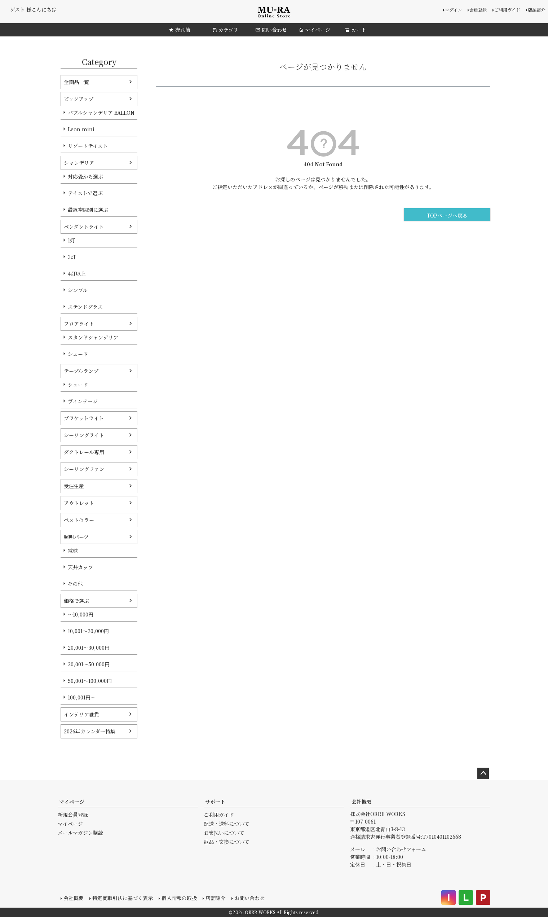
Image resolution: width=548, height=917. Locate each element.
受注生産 (74, 486)
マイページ (314, 29)
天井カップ (80, 567)
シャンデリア (79, 162)
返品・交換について (226, 841)
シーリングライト (84, 435)
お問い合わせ (249, 897)
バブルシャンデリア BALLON (101, 112)
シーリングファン (84, 469)
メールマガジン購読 (80, 832)
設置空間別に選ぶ (88, 209)
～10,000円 (80, 614)
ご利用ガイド (507, 9)
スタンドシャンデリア (93, 337)
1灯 (71, 240)
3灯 (72, 256)
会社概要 (362, 801)
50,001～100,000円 (90, 680)
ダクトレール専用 (84, 452)
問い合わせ (271, 29)
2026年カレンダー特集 (89, 731)
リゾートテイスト (88, 145)
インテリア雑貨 (81, 714)
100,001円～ (82, 697)
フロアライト (79, 323)
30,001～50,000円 (89, 664)
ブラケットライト (84, 418)
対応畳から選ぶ (85, 176)
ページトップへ (483, 773)
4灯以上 (77, 273)
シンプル (78, 290)
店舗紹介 (536, 9)
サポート (215, 801)
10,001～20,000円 (88, 631)
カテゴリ (225, 29)
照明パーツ (76, 536)
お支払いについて (224, 832)
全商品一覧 (76, 81)
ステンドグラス (85, 306)
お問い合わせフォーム (401, 849)
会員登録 (478, 9)
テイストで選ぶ (85, 193)
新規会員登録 (73, 814)
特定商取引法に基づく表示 (122, 897)
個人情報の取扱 (179, 897)
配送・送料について (226, 823)
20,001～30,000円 (89, 647)
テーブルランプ (81, 370)
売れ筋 (179, 29)
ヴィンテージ (83, 401)
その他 (75, 583)
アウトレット (79, 502)
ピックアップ (78, 98)
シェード (78, 353)
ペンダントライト (84, 226)
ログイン (453, 9)
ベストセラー (79, 519)
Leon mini (81, 129)
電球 (73, 550)
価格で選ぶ (76, 600)
